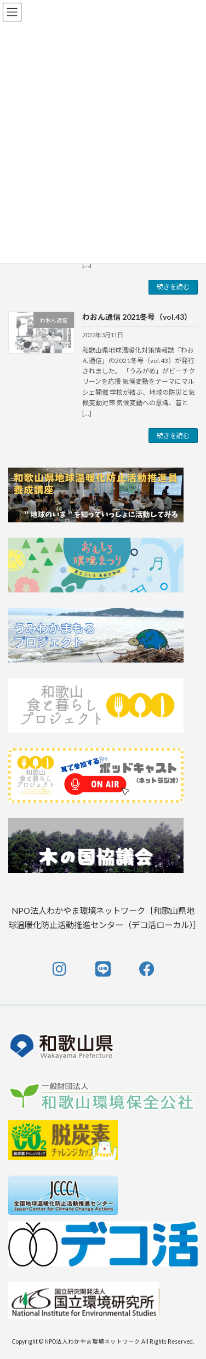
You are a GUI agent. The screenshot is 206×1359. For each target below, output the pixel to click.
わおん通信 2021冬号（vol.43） (137, 316)
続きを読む (173, 287)
